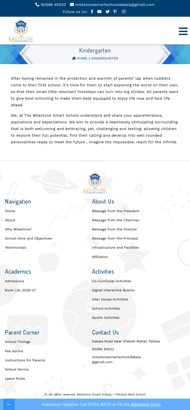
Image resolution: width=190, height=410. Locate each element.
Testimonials (15, 247)
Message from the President (116, 211)
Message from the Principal (115, 238)
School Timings (17, 342)
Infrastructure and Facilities (115, 247)
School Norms (17, 369)
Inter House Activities (110, 299)
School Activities (106, 308)
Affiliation (100, 257)
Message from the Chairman (116, 220)
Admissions (14, 281)
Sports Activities (105, 317)
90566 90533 (103, 349)
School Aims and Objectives (28, 238)
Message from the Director (114, 229)
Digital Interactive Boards (113, 290)
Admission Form (146, 404)
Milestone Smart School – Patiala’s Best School (111, 394)
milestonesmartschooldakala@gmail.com (116, 359)
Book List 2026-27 (20, 290)
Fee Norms (14, 351)
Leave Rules (15, 378)
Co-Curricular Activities (111, 281)
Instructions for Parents (25, 360)
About (10, 220)
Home (79, 58)
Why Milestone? (18, 229)
